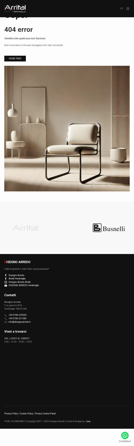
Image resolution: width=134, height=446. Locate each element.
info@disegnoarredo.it (19, 322)
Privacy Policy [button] (11, 413)
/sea (88, 421)
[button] (128, 8)
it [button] (122, 8)
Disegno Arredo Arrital (17, 282)
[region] (15, 8)
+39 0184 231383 (18, 318)
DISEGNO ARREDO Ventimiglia (21, 285)
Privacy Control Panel (45, 413)
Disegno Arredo (14, 275)
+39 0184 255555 (18, 315)
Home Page (15, 58)
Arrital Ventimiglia (14, 278)
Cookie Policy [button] (26, 413)
